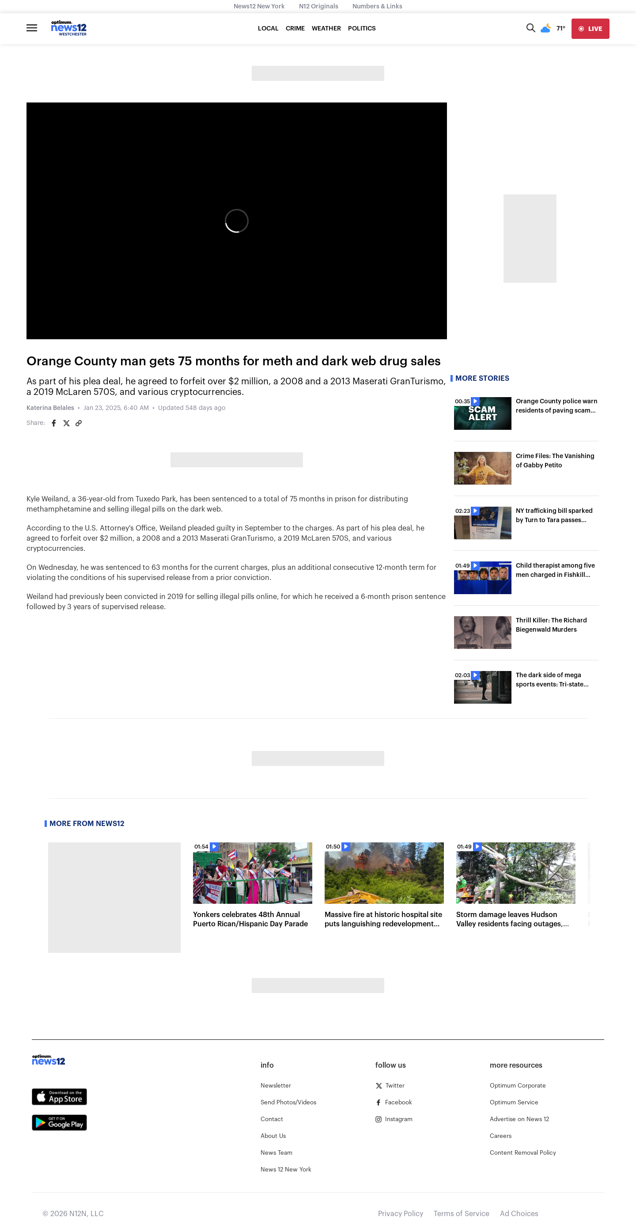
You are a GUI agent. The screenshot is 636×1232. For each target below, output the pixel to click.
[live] (591, 29)
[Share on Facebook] (53, 423)
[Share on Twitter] (66, 423)
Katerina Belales (50, 408)
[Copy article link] (78, 423)
